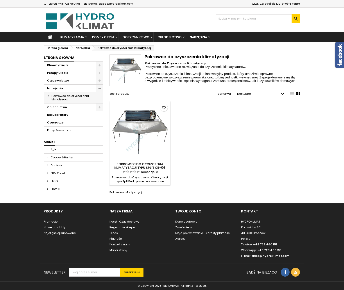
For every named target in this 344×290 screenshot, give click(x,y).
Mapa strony (118, 250)
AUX (53, 149)
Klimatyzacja (72, 37)
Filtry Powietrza (59, 130)
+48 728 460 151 (69, 3)
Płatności (115, 239)
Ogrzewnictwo (135, 37)
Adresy (180, 239)
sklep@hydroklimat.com (116, 3)
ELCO (54, 181)
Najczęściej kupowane (60, 233)
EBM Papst (57, 173)
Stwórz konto (290, 3)
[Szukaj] (258, 18)
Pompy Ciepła (103, 37)
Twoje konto (188, 211)
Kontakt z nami (119, 244)
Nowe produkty (54, 227)
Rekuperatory (57, 115)
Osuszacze (55, 122)
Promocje (51, 221)
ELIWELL (55, 189)
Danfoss (56, 165)
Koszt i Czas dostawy (124, 221)
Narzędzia (198, 37)
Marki (49, 141)
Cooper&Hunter (61, 157)
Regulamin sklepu (122, 227)
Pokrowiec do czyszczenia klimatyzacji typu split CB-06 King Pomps (139, 167)
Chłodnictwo (170, 37)
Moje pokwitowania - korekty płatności (202, 233)
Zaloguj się (267, 3)
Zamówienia (184, 227)
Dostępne (261, 94)
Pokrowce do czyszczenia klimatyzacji (70, 98)
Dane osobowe (186, 221)
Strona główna (59, 57)
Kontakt (249, 211)
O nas (113, 233)
